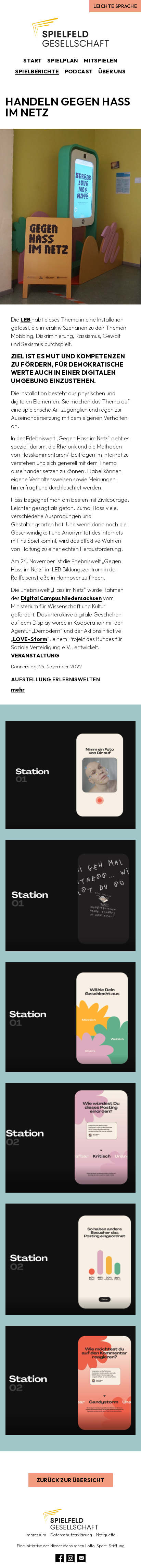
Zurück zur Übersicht (71, 1480)
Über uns (112, 71)
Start (32, 60)
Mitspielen (101, 60)
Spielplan (62, 60)
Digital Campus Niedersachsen (61, 598)
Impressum (36, 1534)
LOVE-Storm (30, 639)
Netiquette (105, 1534)
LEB (26, 319)
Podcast (79, 71)
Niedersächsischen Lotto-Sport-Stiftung (87, 1545)
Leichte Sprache (115, 6)
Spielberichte (37, 71)
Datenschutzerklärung (71, 1534)
